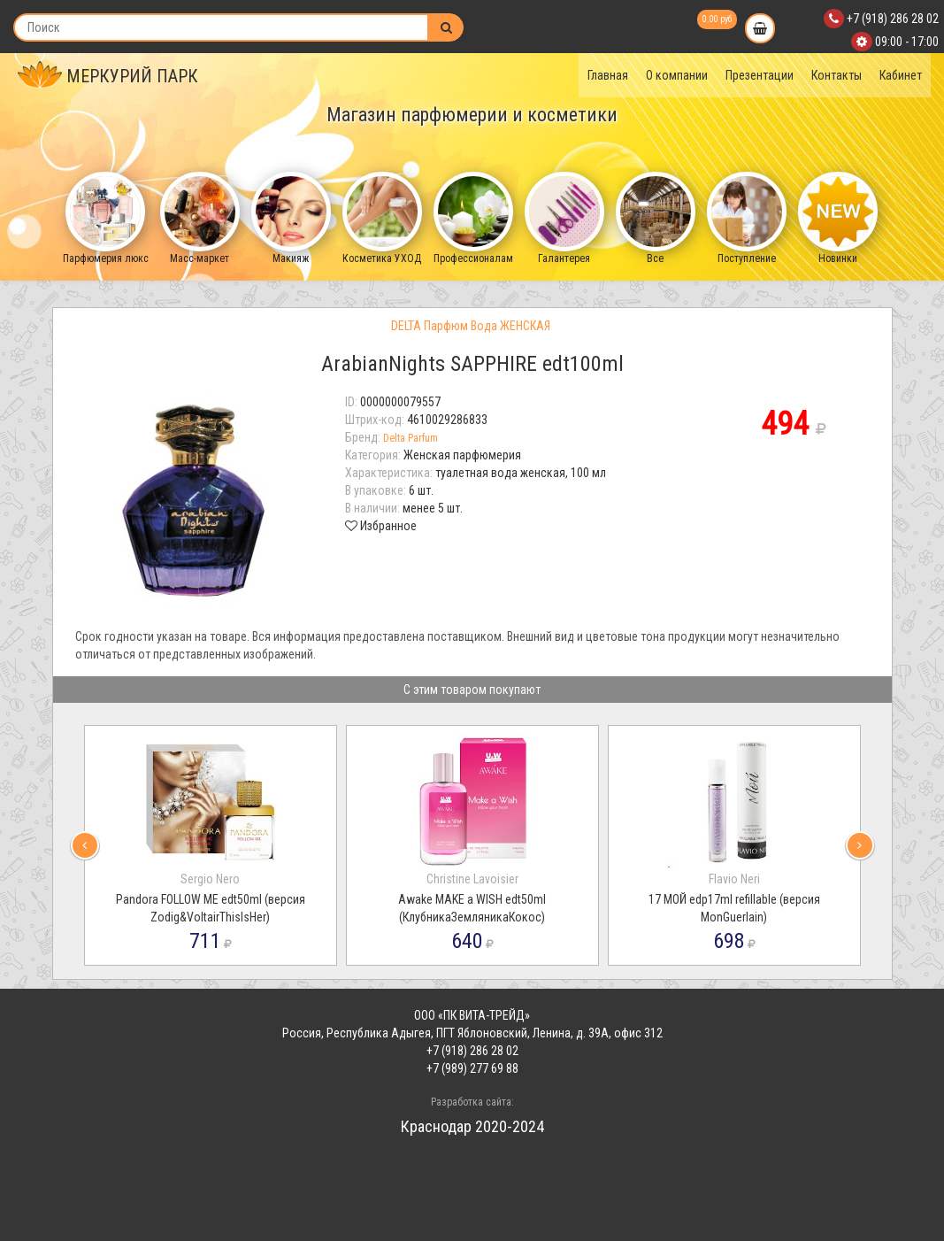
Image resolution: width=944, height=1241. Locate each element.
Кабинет (900, 75)
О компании (677, 75)
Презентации (759, 75)
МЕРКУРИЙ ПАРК (108, 76)
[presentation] (85, 845)
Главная (607, 75)
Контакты (836, 75)
